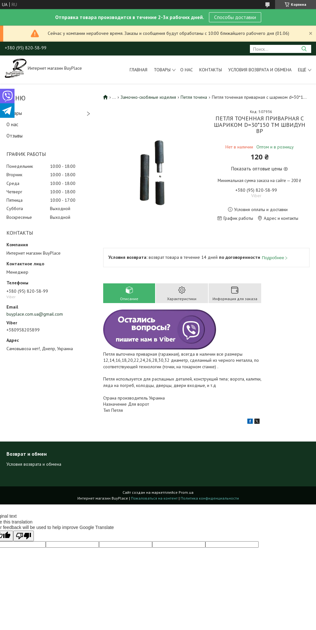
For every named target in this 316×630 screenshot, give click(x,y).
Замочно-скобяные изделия (148, 97)
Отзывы (14, 136)
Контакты (210, 70)
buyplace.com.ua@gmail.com (34, 314)
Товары (162, 70)
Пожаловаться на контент (154, 498)
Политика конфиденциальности (210, 498)
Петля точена (194, 97)
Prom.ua (186, 492)
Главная (138, 70)
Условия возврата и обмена (259, 70)
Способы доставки (235, 17)
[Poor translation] (23, 536)
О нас (186, 70)
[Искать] (304, 49)
